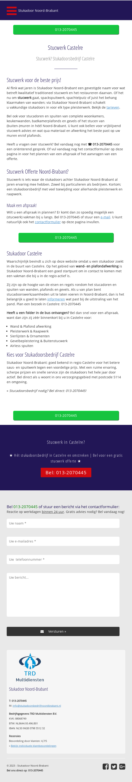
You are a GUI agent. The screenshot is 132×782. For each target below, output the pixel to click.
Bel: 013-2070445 (66, 472)
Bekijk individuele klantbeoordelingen (33, 745)
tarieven (113, 107)
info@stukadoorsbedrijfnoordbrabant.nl (37, 705)
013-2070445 (66, 29)
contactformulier (48, 222)
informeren (56, 299)
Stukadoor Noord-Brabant (38, 10)
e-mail (105, 217)
